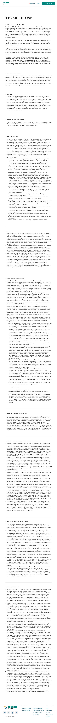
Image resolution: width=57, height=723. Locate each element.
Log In (38, 3)
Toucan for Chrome (26, 708)
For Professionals (37, 712)
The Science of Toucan (38, 710)
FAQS (47, 708)
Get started (48, 3)
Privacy (48, 712)
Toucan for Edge (25, 710)
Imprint (48, 716)
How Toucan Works (37, 708)
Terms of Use (49, 714)
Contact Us (49, 710)
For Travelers (36, 714)
